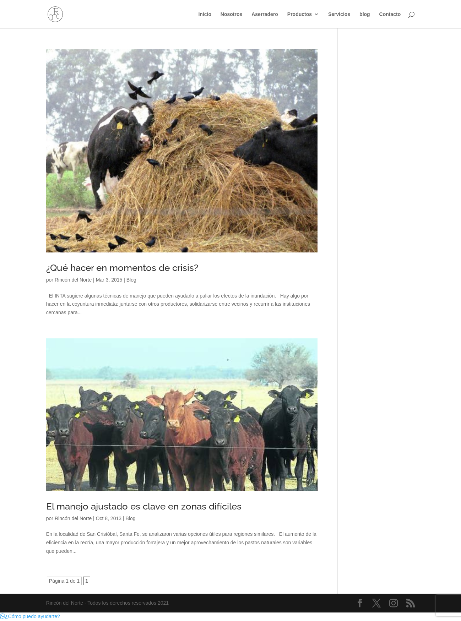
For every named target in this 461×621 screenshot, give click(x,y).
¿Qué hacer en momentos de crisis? (122, 267)
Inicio (204, 14)
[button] (30, 616)
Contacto (390, 14)
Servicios (339, 14)
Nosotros (231, 14)
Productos (299, 14)
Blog (131, 280)
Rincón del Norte (73, 280)
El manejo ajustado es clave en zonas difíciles (144, 506)
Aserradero (264, 14)
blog (364, 14)
